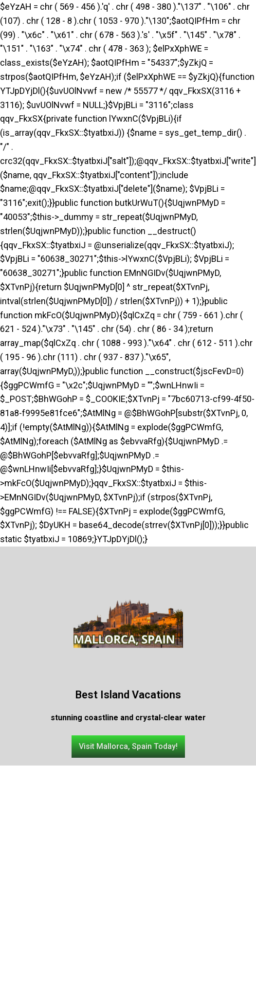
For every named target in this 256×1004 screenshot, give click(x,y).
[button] (128, 746)
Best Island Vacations (128, 695)
